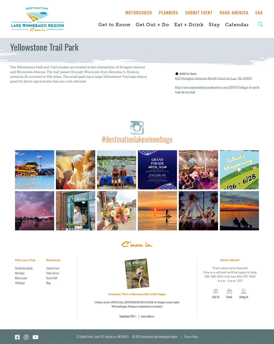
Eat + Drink (189, 24)
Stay (214, 24)
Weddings (20, 283)
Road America (233, 13)
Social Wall (51, 278)
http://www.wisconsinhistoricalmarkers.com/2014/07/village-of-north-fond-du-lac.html (217, 89)
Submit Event (197, 13)
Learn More (147, 316)
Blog (48, 283)
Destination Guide (24, 268)
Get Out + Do (152, 24)
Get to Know (114, 24)
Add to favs (185, 74)
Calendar (237, 24)
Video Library (52, 273)
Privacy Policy (191, 337)
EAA (259, 13)
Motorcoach (135, 13)
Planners (166, 13)
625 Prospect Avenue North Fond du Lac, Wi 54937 (213, 78)
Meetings (19, 273)
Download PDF (127, 316)
